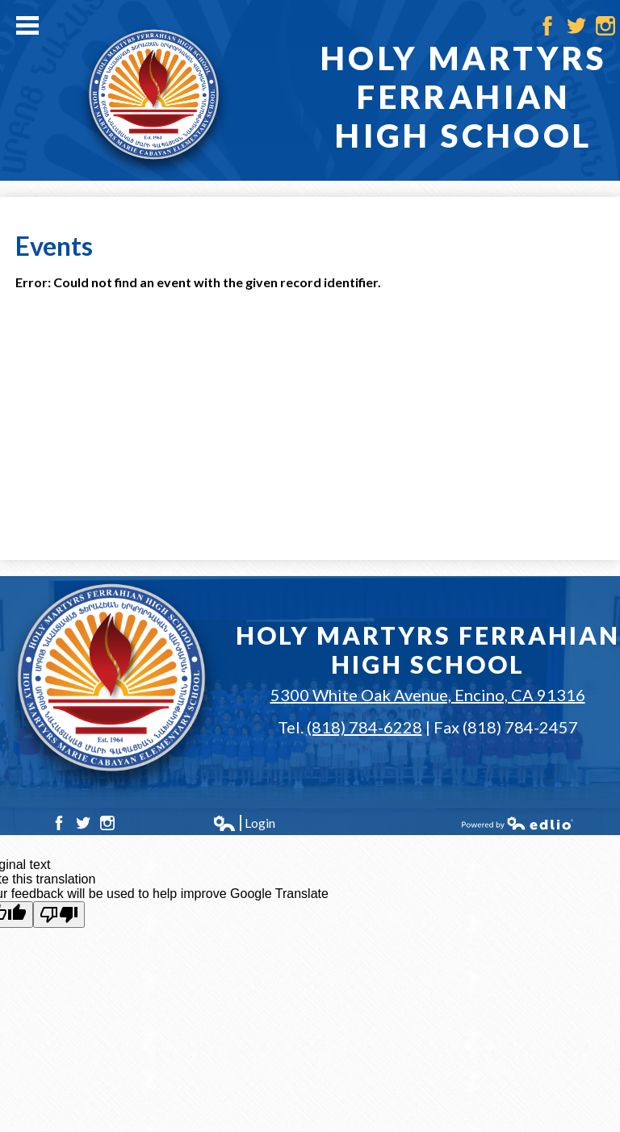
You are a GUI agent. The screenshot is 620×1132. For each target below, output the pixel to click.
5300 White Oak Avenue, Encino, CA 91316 (427, 694)
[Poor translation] (59, 914)
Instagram (605, 26)
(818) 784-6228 (364, 727)
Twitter (576, 26)
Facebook (547, 26)
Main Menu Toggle (27, 25)
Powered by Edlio (517, 823)
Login (243, 823)
